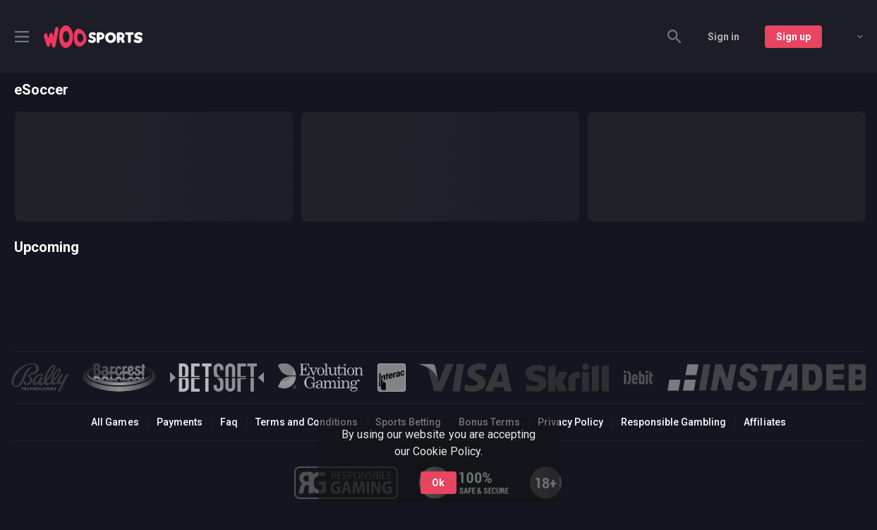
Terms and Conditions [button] (306, 422)
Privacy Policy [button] (570, 422)
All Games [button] (114, 422)
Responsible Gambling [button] (673, 422)
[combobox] (849, 37)
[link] (93, 37)
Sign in (723, 36)
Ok (438, 482)
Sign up (793, 36)
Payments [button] (179, 422)
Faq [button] (229, 422)
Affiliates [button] (764, 422)
